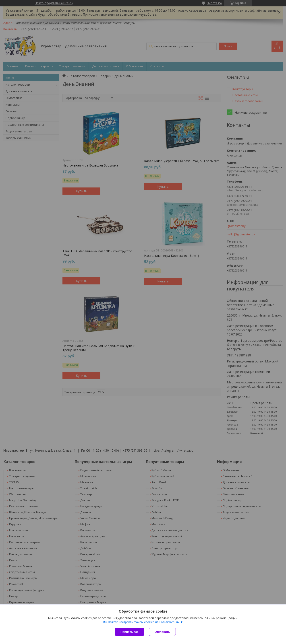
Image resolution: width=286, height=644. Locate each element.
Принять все (129, 632)
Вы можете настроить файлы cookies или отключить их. (141, 622)
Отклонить (162, 632)
